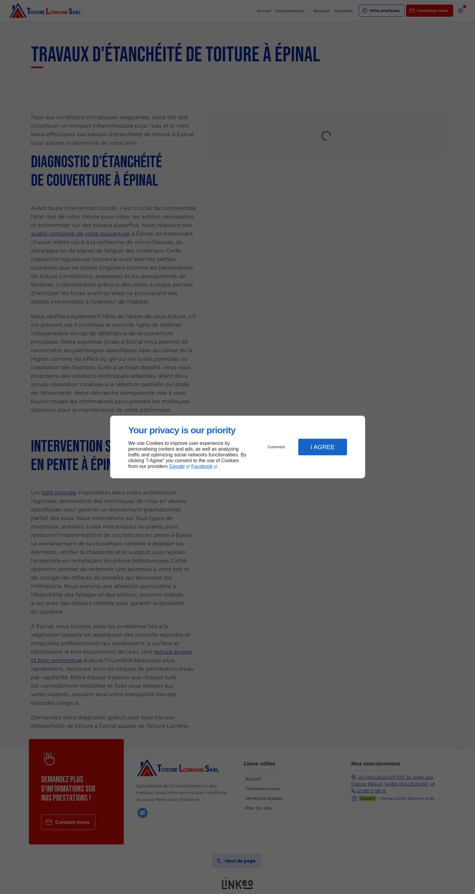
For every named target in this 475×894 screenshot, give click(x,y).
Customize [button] (276, 447)
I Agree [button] (322, 447)
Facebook (201, 466)
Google (177, 466)
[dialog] (237, 447)
